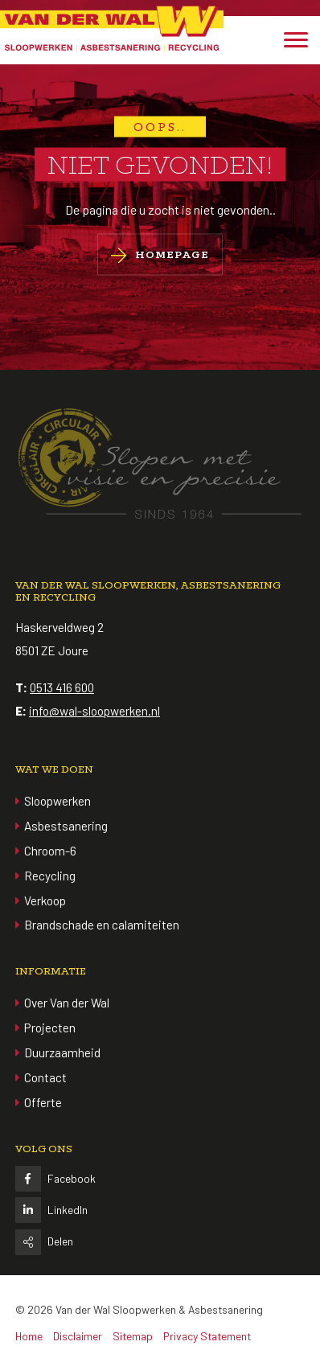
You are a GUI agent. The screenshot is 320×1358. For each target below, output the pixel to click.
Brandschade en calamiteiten (101, 924)
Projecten (50, 1027)
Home (29, 1336)
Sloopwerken (57, 801)
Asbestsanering (66, 825)
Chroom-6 (50, 850)
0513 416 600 (62, 687)
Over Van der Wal (66, 1002)
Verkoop (45, 900)
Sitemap (133, 1336)
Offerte (43, 1102)
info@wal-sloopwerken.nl (94, 711)
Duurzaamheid (62, 1052)
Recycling (50, 875)
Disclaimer (77, 1336)
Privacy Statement (207, 1336)
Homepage (160, 256)
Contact (45, 1077)
